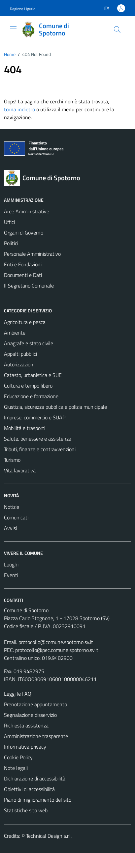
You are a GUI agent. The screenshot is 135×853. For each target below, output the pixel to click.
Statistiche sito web (26, 810)
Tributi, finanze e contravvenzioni (40, 449)
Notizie (11, 507)
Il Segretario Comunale (29, 286)
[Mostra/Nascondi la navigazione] (13, 29)
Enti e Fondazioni (23, 264)
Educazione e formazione (31, 396)
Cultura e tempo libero (28, 386)
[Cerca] (117, 29)
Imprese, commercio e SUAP (34, 417)
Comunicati (16, 517)
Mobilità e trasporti (24, 428)
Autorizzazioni (19, 364)
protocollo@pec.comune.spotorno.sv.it (56, 650)
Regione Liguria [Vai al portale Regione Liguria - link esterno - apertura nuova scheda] (22, 9)
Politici (11, 243)
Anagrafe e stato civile (28, 343)
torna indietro (19, 109)
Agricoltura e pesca (25, 322)
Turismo (12, 460)
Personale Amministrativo (32, 254)
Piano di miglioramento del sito (37, 800)
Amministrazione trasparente (36, 736)
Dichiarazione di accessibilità (34, 778)
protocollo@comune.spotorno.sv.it (55, 642)
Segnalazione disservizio (30, 715)
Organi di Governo (23, 233)
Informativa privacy (25, 747)
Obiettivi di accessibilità (29, 789)
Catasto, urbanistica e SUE (33, 375)
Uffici (9, 222)
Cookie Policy (18, 757)
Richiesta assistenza (26, 725)
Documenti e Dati (23, 275)
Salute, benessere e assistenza (37, 439)
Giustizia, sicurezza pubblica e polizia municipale (55, 407)
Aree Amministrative (26, 211)
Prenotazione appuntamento (35, 704)
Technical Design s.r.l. (49, 836)
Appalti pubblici (20, 354)
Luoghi (11, 564)
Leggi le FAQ (17, 694)
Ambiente (14, 333)
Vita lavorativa (20, 470)
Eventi (11, 575)
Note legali (16, 768)
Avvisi (10, 528)
